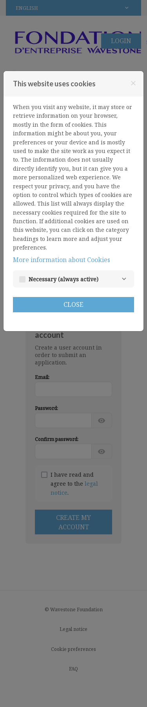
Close (73, 304)
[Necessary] (124, 279)
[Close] (133, 83)
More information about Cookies (61, 259)
